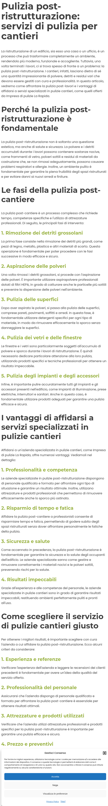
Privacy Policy (52, 801)
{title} (63, 801)
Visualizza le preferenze (55, 793)
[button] (104, 753)
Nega (55, 785)
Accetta (55, 776)
